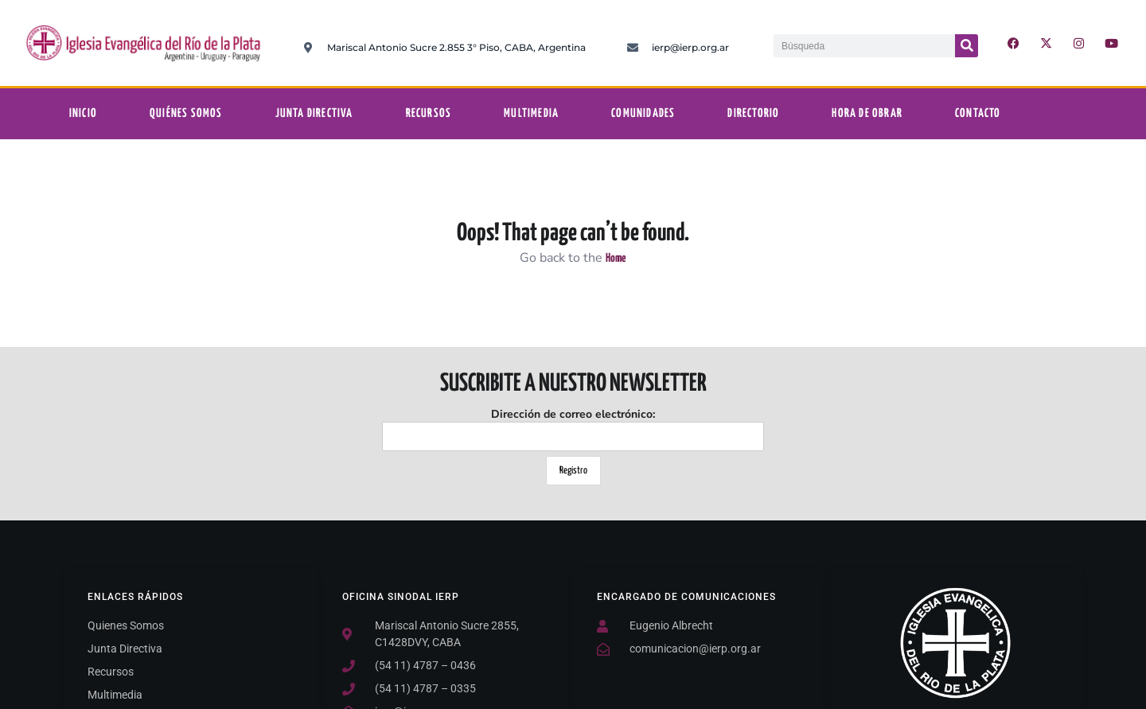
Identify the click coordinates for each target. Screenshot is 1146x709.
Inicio (83, 113)
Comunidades (643, 113)
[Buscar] (966, 45)
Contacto (978, 113)
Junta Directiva (314, 113)
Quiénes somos (186, 113)
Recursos (429, 113)
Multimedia (531, 113)
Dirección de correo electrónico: (573, 429)
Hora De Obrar (867, 113)
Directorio (753, 113)
